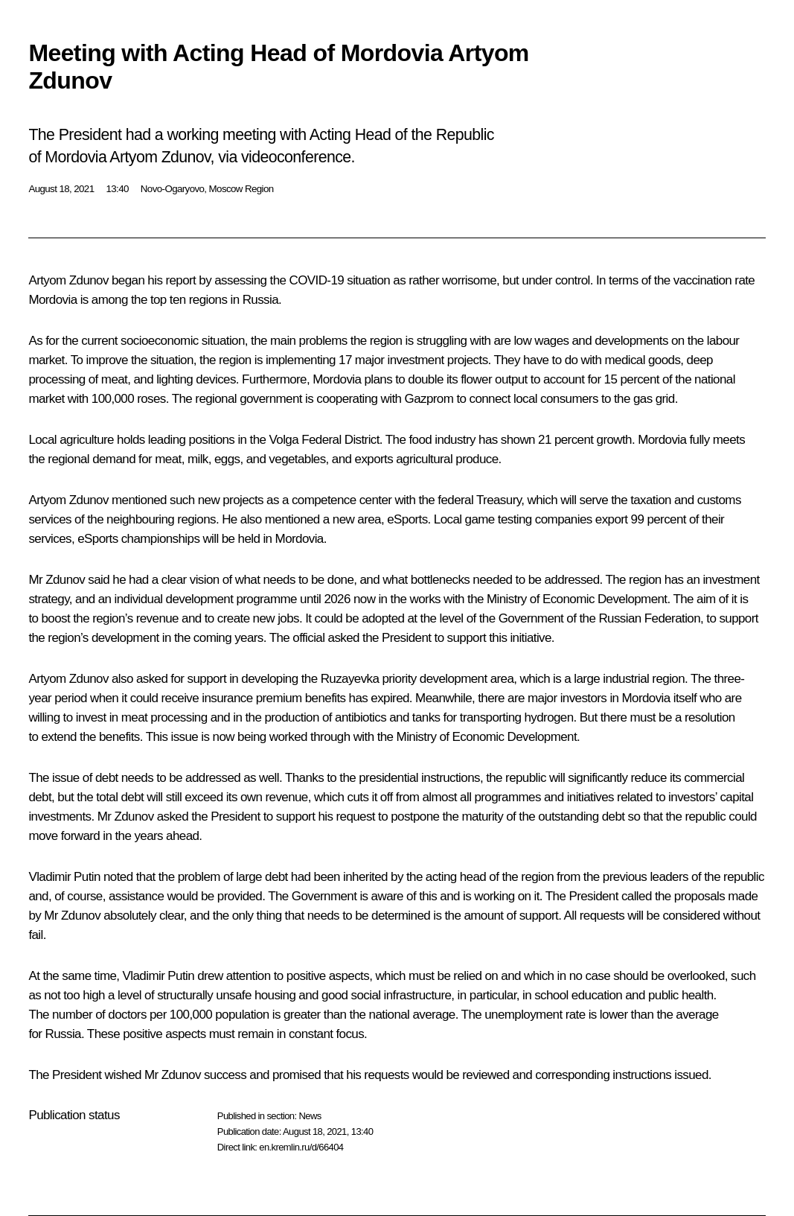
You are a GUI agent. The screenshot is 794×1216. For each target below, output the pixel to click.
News (309, 1115)
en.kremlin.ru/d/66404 (301, 1147)
